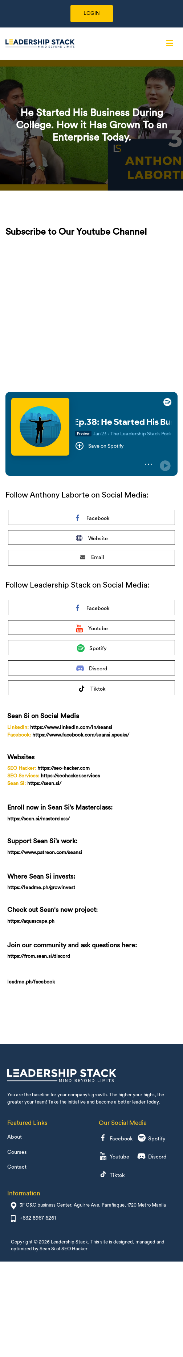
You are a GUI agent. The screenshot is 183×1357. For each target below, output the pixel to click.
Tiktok (91, 690)
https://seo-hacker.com (63, 768)
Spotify (91, 649)
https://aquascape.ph (30, 921)
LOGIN (92, 13)
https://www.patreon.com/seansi (44, 852)
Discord (91, 670)
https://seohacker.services (70, 775)
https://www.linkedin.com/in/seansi (71, 727)
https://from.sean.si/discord (38, 956)
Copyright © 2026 (31, 1241)
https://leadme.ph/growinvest (41, 887)
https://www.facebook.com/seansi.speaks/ (80, 735)
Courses (17, 1152)
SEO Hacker (74, 1248)
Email (92, 557)
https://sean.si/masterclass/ (38, 819)
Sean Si (47, 1248)
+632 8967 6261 (38, 1218)
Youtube (91, 629)
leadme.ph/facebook (31, 982)
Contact (17, 1167)
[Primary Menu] (169, 43)
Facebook (91, 519)
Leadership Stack (69, 1241)
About (14, 1137)
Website (91, 539)
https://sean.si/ (44, 783)
